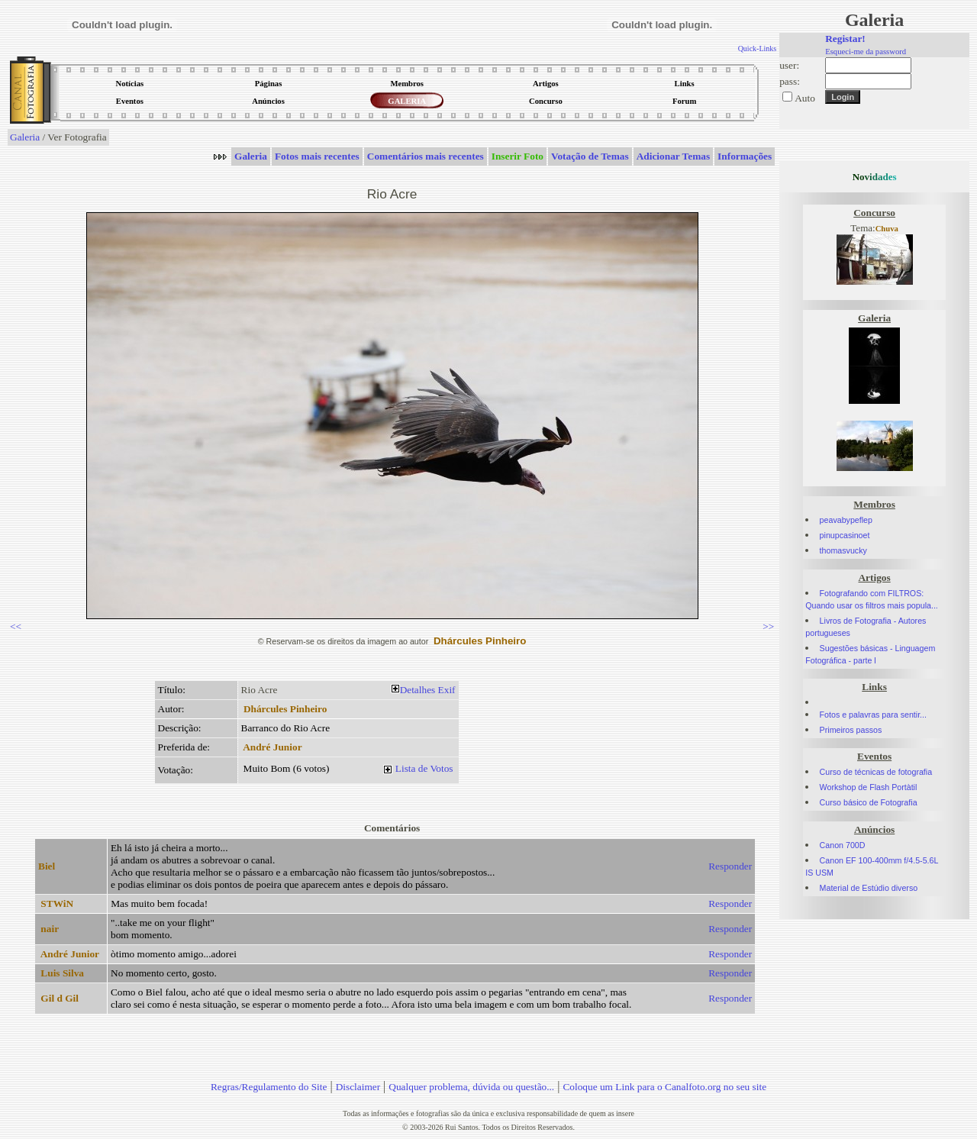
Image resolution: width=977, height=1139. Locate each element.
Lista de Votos (424, 768)
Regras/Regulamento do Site (269, 1086)
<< (15, 626)
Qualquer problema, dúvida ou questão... (471, 1086)
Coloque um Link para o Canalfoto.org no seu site (664, 1086)
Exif (447, 689)
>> (768, 626)
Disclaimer (358, 1086)
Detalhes (418, 689)
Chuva (886, 228)
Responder (730, 866)
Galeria (25, 137)
